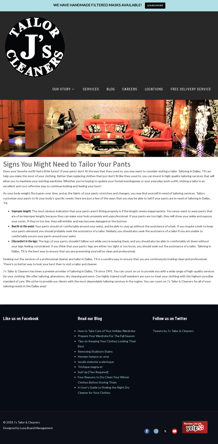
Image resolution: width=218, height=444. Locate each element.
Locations (154, 89)
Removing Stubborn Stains (95, 351)
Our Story (63, 89)
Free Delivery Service (191, 89)
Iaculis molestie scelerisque (96, 362)
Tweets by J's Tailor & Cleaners (173, 331)
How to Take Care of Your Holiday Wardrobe (106, 331)
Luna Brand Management (36, 428)
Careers (129, 89)
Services (91, 89)
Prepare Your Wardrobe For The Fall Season (106, 336)
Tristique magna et (90, 367)
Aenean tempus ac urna (93, 356)
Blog (111, 89)
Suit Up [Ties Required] (93, 372)
